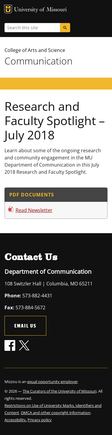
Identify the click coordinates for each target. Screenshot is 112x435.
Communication (38, 60)
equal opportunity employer (52, 381)
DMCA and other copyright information (55, 412)
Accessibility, (15, 419)
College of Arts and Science (34, 50)
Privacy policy (39, 419)
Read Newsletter (34, 210)
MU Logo (8, 9)
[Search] (65, 27)
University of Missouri (40, 10)
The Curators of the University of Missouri (59, 391)
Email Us (25, 325)
